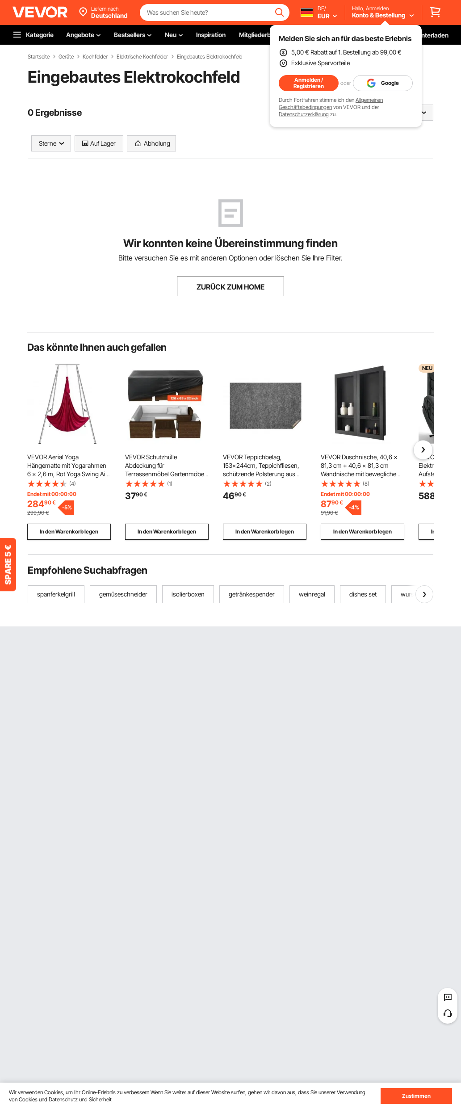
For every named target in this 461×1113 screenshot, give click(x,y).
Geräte (66, 57)
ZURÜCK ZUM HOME (230, 286)
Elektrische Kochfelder (142, 57)
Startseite (39, 57)
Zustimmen (416, 1095)
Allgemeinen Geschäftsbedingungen (331, 103)
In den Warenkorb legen (69, 531)
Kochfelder (95, 57)
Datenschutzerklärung (304, 114)
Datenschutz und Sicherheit (80, 1099)
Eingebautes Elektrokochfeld (210, 57)
